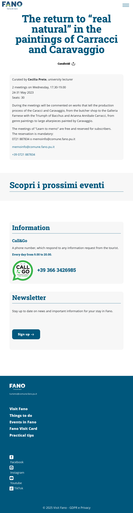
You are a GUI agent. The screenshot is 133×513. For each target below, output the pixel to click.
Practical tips (22, 435)
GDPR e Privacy (79, 508)
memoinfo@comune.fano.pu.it (33, 147)
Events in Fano (23, 422)
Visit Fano (19, 408)
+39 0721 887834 (23, 154)
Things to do (21, 415)
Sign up (26, 334)
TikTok (16, 488)
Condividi (66, 64)
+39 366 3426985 (56, 270)
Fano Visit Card (23, 428)
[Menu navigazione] (126, 5)
